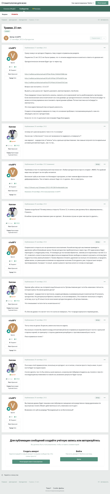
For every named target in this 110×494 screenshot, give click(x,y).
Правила (14, 14)
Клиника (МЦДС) (10, 9)
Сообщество (24, 9)
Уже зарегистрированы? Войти (83, 3)
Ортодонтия (29, 39)
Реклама (37, 9)
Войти (79, 459)
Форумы (5, 14)
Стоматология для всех (14, 3)
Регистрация (102, 3)
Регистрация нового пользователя (31, 462)
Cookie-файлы (58, 488)
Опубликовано (36, 48)
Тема (48, 488)
